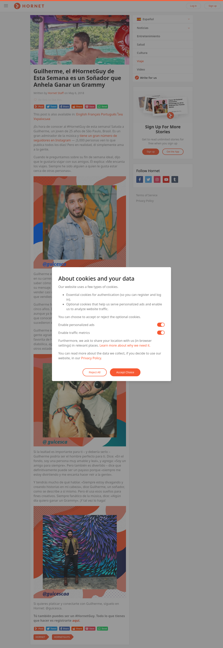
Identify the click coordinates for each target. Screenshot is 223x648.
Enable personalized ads (76, 325)
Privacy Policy (91, 358)
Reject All (94, 372)
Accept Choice (125, 372)
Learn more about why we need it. (125, 345)
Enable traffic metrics (74, 333)
